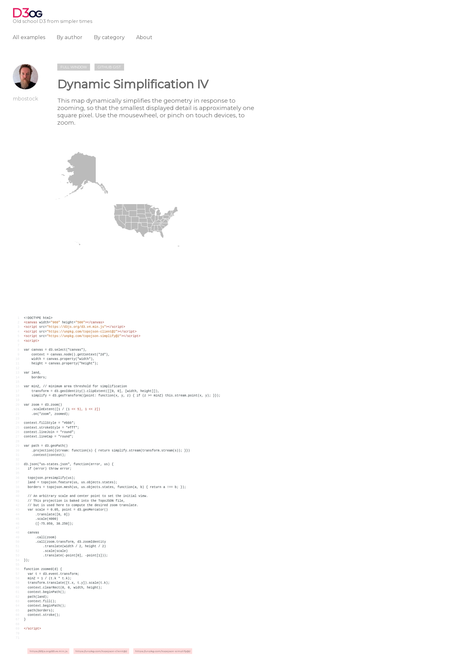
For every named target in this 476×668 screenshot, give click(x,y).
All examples (29, 37)
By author (69, 37)
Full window (73, 67)
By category (109, 37)
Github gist (109, 67)
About (144, 37)
